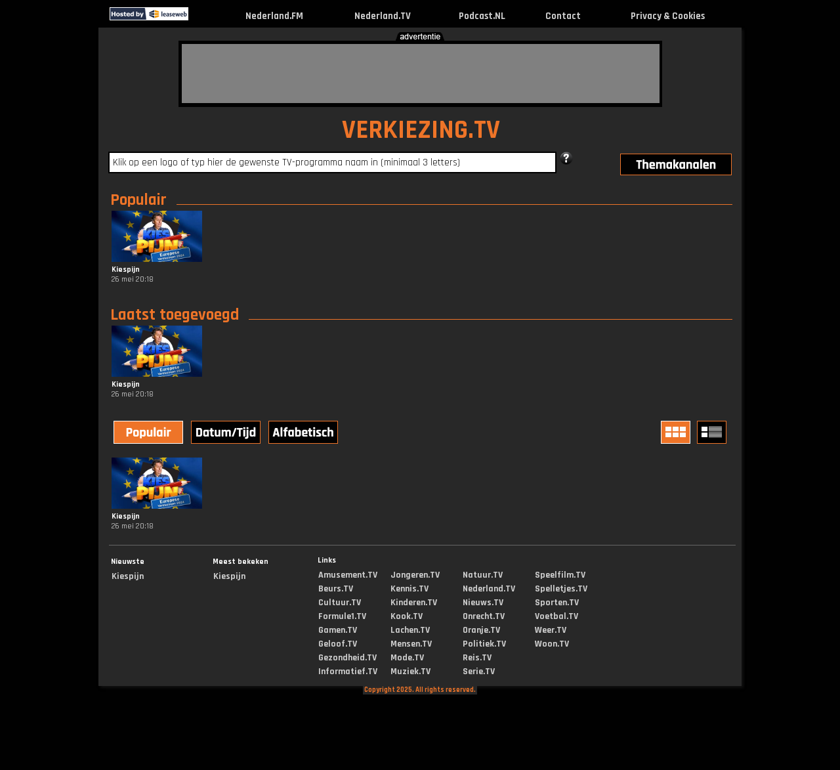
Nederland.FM (274, 16)
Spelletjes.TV (561, 589)
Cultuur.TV (339, 603)
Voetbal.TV (556, 616)
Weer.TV (550, 630)
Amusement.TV (347, 575)
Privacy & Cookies (668, 16)
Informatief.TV (347, 671)
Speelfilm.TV (560, 575)
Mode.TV (407, 658)
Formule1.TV (342, 616)
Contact (563, 16)
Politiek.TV (484, 644)
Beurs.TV (335, 589)
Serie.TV (479, 671)
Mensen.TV (411, 644)
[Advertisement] (421, 73)
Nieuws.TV (483, 603)
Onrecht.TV (484, 616)
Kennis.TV (409, 589)
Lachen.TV (410, 630)
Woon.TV (552, 644)
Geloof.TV (337, 644)
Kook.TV (406, 616)
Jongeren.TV (415, 575)
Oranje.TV (481, 630)
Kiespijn (128, 576)
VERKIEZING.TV (421, 130)
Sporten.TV (557, 603)
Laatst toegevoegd (174, 315)
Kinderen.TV (413, 603)
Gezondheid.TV (347, 658)
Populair (138, 200)
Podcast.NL (482, 16)
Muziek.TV (410, 671)
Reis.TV (477, 658)
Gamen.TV (337, 630)
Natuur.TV (483, 575)
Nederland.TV (382, 16)
